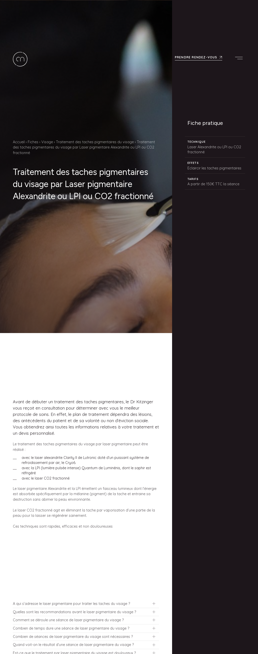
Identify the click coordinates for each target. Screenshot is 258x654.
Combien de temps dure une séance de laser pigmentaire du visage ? (71, 628)
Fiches (33, 142)
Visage (47, 142)
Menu (240, 56)
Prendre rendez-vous (196, 56)
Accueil (19, 142)
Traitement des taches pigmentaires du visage (95, 142)
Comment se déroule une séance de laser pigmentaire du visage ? (68, 620)
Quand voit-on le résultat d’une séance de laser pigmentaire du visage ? (73, 644)
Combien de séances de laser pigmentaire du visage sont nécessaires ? (73, 636)
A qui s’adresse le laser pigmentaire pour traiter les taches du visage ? (71, 603)
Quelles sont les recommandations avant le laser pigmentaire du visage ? (74, 612)
